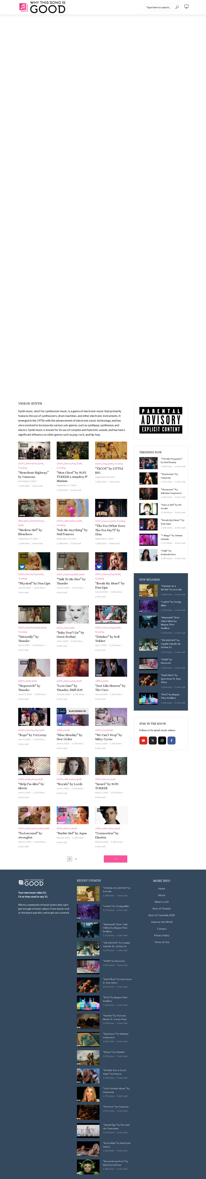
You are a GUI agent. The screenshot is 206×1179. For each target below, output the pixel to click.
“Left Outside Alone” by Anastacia (115, 1069)
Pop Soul (68, 571)
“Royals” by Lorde (67, 773)
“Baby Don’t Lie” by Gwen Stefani (71, 630)
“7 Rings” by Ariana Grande (170, 537)
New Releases (37, 519)
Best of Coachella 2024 (162, 894)
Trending (22, 467)
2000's (21, 768)
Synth (40, 463)
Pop (73, 463)
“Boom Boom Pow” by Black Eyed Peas (117, 1142)
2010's (60, 519)
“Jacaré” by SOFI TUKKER (110, 773)
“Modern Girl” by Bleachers (33, 528)
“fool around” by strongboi (33, 817)
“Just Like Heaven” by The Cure (110, 679)
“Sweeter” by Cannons (114, 1086)
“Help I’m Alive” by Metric (33, 773)
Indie (28, 768)
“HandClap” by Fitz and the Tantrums (116, 1106)
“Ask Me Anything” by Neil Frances (71, 530)
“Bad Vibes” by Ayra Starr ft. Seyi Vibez (171, 671)
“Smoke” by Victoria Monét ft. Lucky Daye (116, 997)
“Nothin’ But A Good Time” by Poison (116, 1051)
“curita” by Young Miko (169, 603)
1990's (98, 813)
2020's (21, 463)
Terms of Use (161, 921)
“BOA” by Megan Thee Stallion (169, 686)
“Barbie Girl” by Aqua (69, 817)
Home (161, 868)
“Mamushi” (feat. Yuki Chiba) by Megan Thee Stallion (171, 620)
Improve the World (161, 901)
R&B (76, 571)
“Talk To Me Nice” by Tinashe (68, 578)
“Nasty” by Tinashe (112, 1031)
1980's (98, 672)
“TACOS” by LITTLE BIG (109, 468)
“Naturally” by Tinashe (31, 632)
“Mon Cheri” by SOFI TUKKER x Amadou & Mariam (69, 476)
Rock (34, 768)
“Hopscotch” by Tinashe (32, 677)
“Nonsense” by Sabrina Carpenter (172, 491)
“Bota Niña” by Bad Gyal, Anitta (115, 1124)
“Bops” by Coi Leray (29, 725)
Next (114, 838)
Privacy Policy (161, 914)
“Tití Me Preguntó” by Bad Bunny (172, 460)
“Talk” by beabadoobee (172, 550)
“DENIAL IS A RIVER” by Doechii (170, 587)
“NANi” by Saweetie (171, 653)
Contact (161, 908)
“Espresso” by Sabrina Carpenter (114, 1015)
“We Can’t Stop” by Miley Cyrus (109, 727)
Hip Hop (30, 720)
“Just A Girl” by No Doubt (170, 506)
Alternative (31, 463)
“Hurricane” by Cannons (173, 474)
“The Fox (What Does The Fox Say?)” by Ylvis (109, 526)
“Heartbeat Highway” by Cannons (32, 474)
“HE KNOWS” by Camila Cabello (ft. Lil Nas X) (171, 638)
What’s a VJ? (162, 881)
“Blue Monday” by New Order (70, 727)
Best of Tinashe (162, 888)
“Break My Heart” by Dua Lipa (109, 582)
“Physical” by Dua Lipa (31, 580)
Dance (67, 463)
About (161, 874)
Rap (36, 720)
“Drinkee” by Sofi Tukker (109, 632)
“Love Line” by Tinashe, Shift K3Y (70, 679)
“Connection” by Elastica (109, 817)
